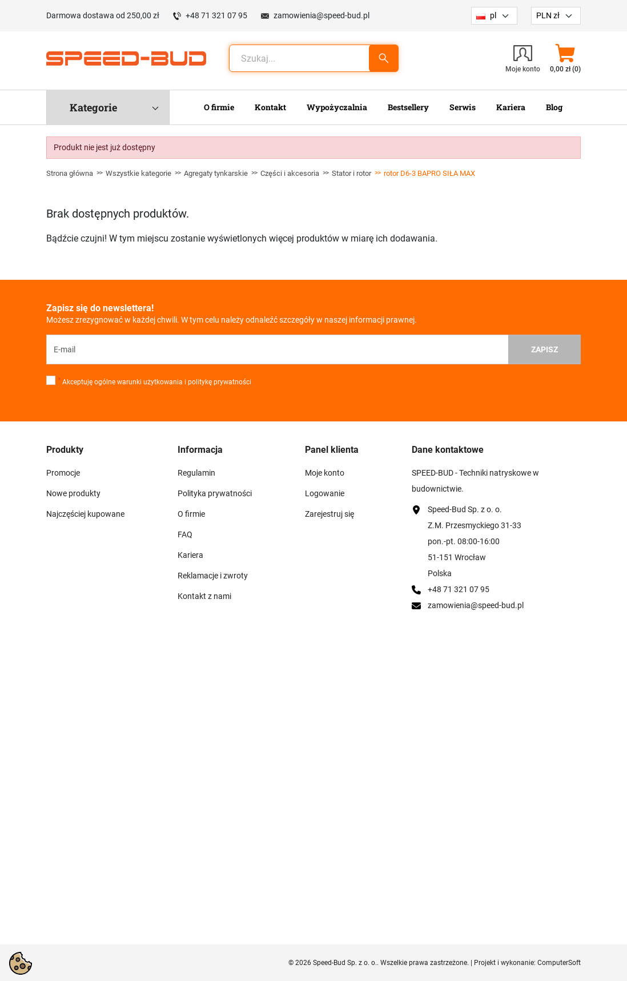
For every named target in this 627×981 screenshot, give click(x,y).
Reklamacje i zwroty (213, 575)
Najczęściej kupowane (85, 513)
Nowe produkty (73, 493)
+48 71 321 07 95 (216, 15)
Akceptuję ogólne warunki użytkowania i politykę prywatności (154, 381)
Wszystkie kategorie (138, 173)
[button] (565, 58)
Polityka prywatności (215, 493)
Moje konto (324, 472)
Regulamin (196, 472)
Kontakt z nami (204, 596)
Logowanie (324, 493)
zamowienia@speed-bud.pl (321, 15)
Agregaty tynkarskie (216, 173)
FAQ (185, 534)
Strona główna (69, 173)
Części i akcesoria (289, 173)
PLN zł (548, 15)
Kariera (190, 555)
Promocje (63, 472)
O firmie (191, 513)
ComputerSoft (559, 963)
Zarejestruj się (329, 513)
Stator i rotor (351, 173)
